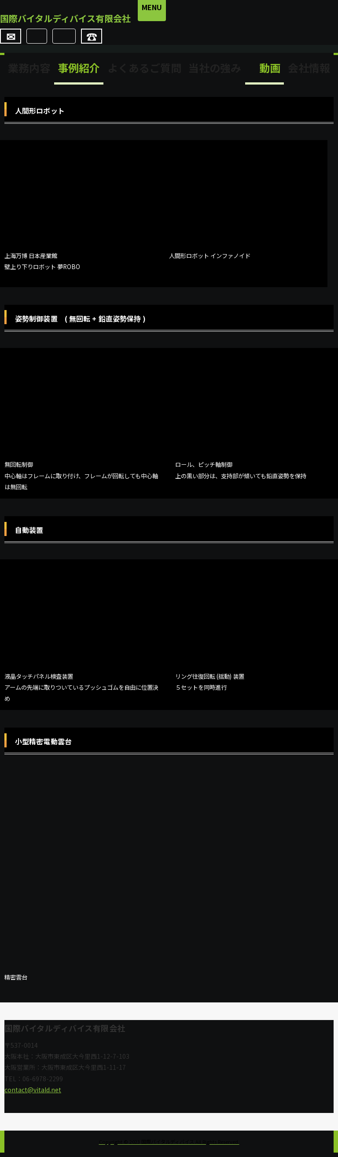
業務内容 (29, 72)
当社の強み (214, 72)
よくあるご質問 (144, 72)
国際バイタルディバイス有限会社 (85, 20)
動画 (264, 72)
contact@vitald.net (32, 1094)
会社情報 (309, 72)
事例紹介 (79, 72)
